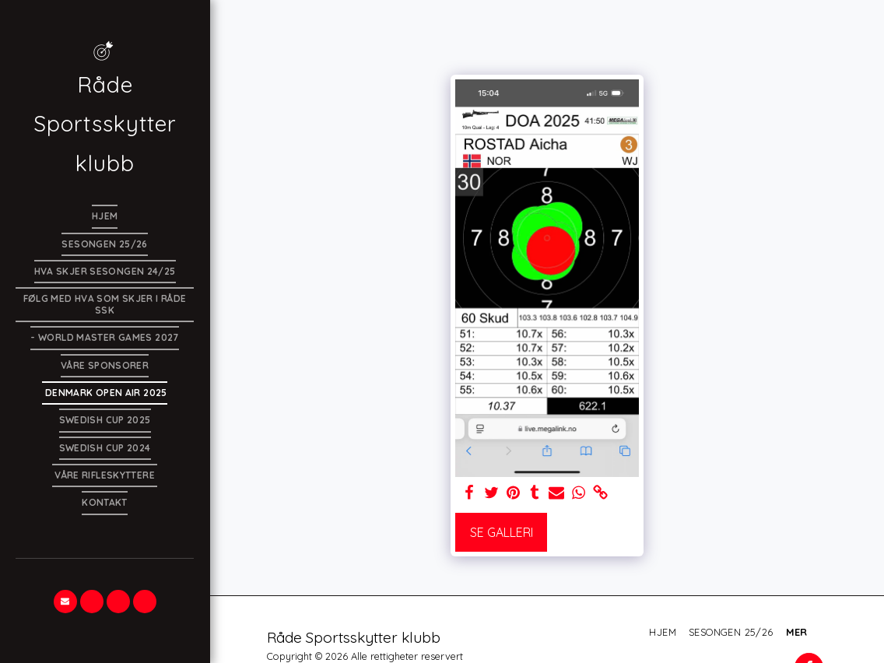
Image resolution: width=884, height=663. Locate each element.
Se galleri (501, 532)
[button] (65, 601)
